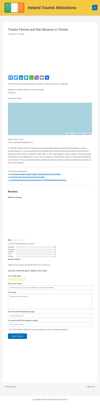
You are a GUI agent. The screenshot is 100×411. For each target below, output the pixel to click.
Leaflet (69, 134)
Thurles (22, 34)
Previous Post (9, 387)
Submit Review (17, 336)
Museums (13, 34)
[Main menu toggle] (95, 7)
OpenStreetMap (78, 134)
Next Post (92, 387)
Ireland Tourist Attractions (52, 7)
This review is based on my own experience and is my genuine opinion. (40, 329)
